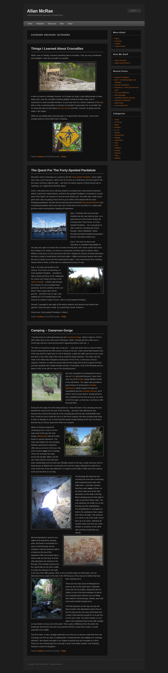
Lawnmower (119, 140)
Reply (63, 156)
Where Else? (119, 103)
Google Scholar (120, 46)
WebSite (118, 158)
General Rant (119, 135)
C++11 (117, 130)
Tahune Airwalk (37, 282)
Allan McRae (40, 10)
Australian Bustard (89, 391)
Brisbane (118, 127)
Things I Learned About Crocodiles (57, 48)
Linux (116, 145)
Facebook (118, 41)
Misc (62, 24)
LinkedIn (118, 44)
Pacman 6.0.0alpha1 (122, 77)
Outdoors (41, 156)
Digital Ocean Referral (122, 63)
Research (40, 24)
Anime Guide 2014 (121, 105)
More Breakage (120, 95)
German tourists (63, 108)
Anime (117, 120)
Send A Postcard (120, 60)
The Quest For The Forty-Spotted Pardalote (63, 170)
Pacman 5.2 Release (122, 85)
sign (101, 102)
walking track (42, 436)
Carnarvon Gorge (74, 337)
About (70, 24)
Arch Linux (52, 24)
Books (117, 125)
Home (30, 24)
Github (117, 38)
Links (116, 143)
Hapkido (117, 138)
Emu (73, 376)
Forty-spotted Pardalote (81, 177)
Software (118, 153)
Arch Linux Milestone (122, 92)
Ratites (81, 379)
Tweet (117, 156)
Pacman (117, 150)
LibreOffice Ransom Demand (125, 98)
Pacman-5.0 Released (122, 100)
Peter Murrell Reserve (91, 202)
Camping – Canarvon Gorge (52, 330)
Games (117, 132)
